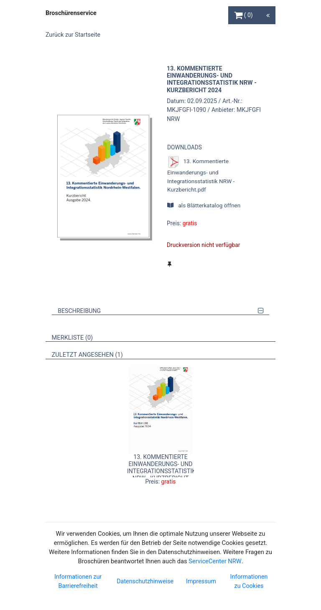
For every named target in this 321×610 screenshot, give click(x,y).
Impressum (201, 581)
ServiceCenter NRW (215, 561)
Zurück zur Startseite (73, 34)
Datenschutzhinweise (145, 581)
